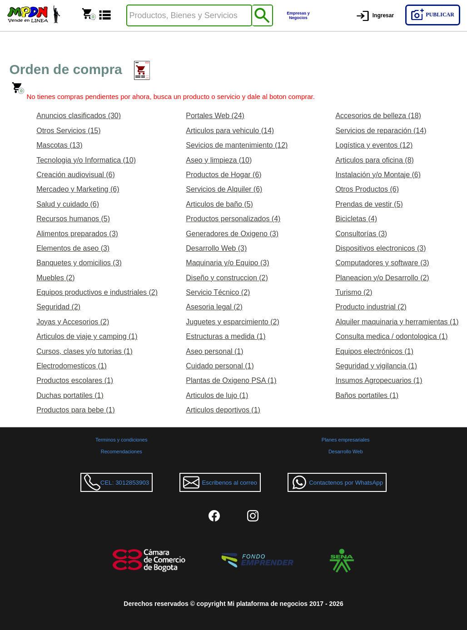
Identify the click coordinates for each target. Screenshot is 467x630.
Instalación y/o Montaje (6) (378, 175)
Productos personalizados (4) (233, 219)
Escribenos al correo (220, 482)
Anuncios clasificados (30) (78, 115)
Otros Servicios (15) (68, 130)
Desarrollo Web (345, 451)
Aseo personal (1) (214, 351)
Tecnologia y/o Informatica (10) (86, 160)
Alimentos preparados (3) (77, 234)
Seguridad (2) (58, 307)
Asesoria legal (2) (214, 307)
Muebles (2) (55, 278)
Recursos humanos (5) (73, 219)
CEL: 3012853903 (116, 482)
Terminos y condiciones (121, 439)
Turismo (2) (353, 292)
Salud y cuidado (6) (67, 204)
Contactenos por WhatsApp (337, 482)
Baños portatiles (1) (366, 395)
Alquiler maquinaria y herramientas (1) (396, 322)
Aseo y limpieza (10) (219, 160)
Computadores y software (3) (382, 263)
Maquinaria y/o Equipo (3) (227, 263)
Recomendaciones (121, 451)
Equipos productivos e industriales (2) (97, 292)
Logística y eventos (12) (373, 145)
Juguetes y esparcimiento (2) (232, 322)
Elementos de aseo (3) (72, 248)
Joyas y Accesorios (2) (72, 322)
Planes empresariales (346, 439)
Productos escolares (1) (74, 380)
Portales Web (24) (215, 115)
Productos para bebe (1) (75, 410)
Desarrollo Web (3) (216, 248)
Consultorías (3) (361, 234)
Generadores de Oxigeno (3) (232, 234)
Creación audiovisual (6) (75, 175)
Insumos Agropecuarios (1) (378, 380)
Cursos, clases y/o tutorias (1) (84, 351)
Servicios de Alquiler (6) (224, 189)
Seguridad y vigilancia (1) (376, 366)
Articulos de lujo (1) (217, 395)
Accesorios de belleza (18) (378, 115)
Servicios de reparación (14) (380, 130)
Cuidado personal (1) (219, 366)
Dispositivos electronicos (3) (380, 248)
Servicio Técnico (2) (218, 292)
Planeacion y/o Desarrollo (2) (382, 278)
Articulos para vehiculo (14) (230, 130)
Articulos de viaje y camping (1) (86, 336)
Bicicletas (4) (356, 219)
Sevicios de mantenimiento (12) (237, 145)
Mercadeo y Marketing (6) (77, 189)
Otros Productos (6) (367, 189)
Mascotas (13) (59, 145)
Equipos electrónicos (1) (374, 351)
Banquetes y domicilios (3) (79, 263)
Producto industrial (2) (371, 307)
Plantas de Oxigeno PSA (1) (231, 380)
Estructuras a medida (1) (225, 336)
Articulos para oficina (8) (374, 160)
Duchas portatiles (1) (70, 395)
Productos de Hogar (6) (223, 175)
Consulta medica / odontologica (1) (391, 336)
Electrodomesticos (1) (71, 366)
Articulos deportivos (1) (223, 410)
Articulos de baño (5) (219, 204)
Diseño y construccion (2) (227, 278)
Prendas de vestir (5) (369, 204)
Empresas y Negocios (298, 15)
